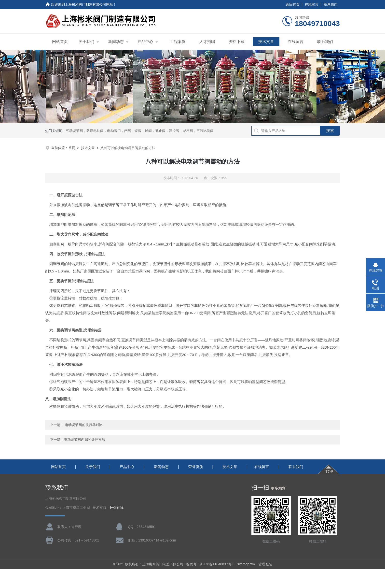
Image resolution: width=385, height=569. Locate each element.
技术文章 (266, 42)
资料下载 (237, 42)
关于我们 (86, 42)
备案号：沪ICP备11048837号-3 (210, 564)
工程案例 (178, 42)
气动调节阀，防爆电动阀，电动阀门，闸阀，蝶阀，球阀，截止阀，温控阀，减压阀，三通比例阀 (140, 131)
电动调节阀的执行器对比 (84, 425)
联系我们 (330, 4)
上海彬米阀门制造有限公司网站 (89, 4)
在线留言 (311, 4)
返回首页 (293, 4)
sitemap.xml (246, 564)
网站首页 (60, 42)
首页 (71, 148)
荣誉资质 (195, 467)
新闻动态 (116, 42)
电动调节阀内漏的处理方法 (84, 439)
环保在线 (117, 508)
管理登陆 (265, 564)
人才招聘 (207, 42)
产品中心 (145, 42)
